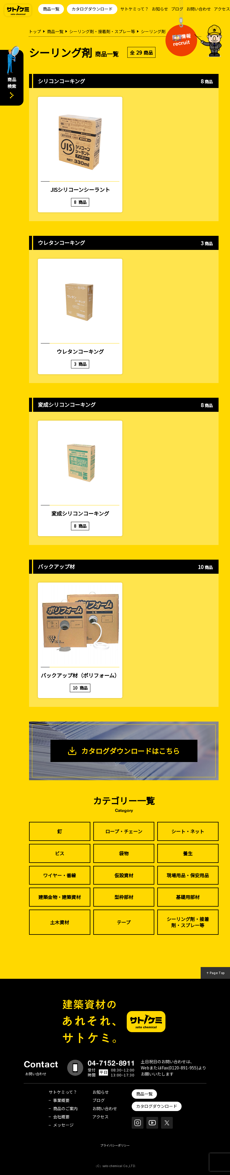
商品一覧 (51, 9)
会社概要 (61, 1116)
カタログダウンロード (92, 9)
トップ (35, 31)
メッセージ (63, 1124)
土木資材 (59, 922)
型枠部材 (123, 896)
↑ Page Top (215, 973)
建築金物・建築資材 (59, 896)
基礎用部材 (187, 896)
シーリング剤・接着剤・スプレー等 (102, 31)
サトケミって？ (134, 9)
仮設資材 (123, 875)
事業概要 (61, 1100)
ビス (59, 853)
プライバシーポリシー (115, 1145)
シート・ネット (187, 831)
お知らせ (160, 9)
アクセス (222, 9)
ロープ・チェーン (123, 831)
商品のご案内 (65, 1108)
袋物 (123, 853)
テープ (124, 922)
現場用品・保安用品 (188, 875)
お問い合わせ (198, 9)
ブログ (177, 9)
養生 (187, 853)
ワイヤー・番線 (59, 875)
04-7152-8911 (111, 1063)
